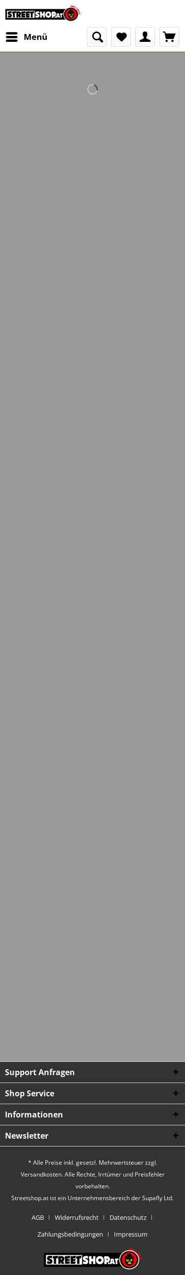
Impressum (131, 1234)
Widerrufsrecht (77, 1217)
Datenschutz (128, 1217)
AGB (38, 1217)
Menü (26, 35)
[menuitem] (26, 37)
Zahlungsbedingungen (70, 1234)
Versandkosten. (42, 1174)
